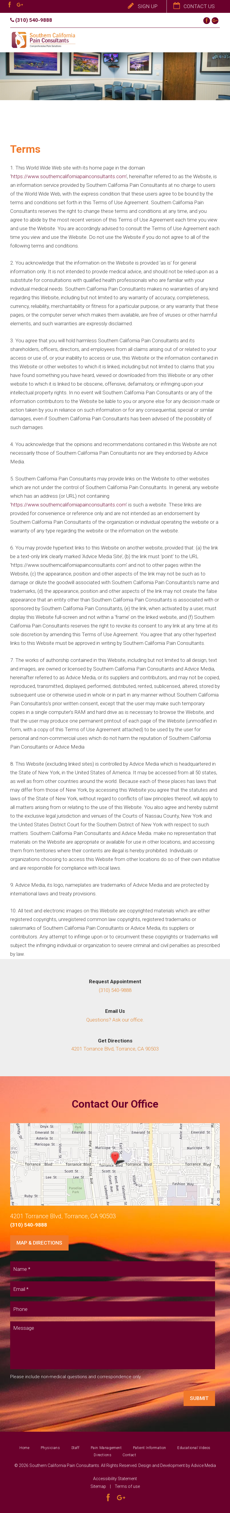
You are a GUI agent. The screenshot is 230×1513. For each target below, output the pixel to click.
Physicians (50, 1448)
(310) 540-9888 (31, 20)
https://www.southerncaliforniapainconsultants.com (68, 341)
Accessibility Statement (115, 1478)
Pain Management (106, 1448)
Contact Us (194, 6)
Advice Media (203, 1465)
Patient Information (149, 1448)
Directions (102, 1455)
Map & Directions (39, 1243)
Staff (75, 1448)
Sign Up (143, 6)
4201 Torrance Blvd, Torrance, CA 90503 (115, 1049)
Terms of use (127, 1486)
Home (24, 1448)
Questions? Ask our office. (115, 1020)
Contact (129, 1455)
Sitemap (98, 1486)
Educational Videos (194, 1448)
